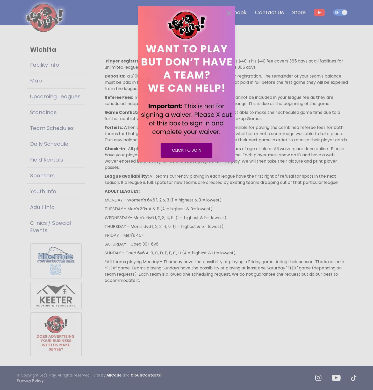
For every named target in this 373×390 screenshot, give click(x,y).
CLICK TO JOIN (186, 150)
